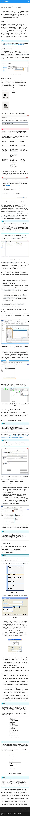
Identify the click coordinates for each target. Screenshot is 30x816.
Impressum (15, 813)
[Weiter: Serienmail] (24, 809)
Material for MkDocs (8, 814)
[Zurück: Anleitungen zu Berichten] (1, 809)
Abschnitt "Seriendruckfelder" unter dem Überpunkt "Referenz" (14, 44)
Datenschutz (19, 813)
